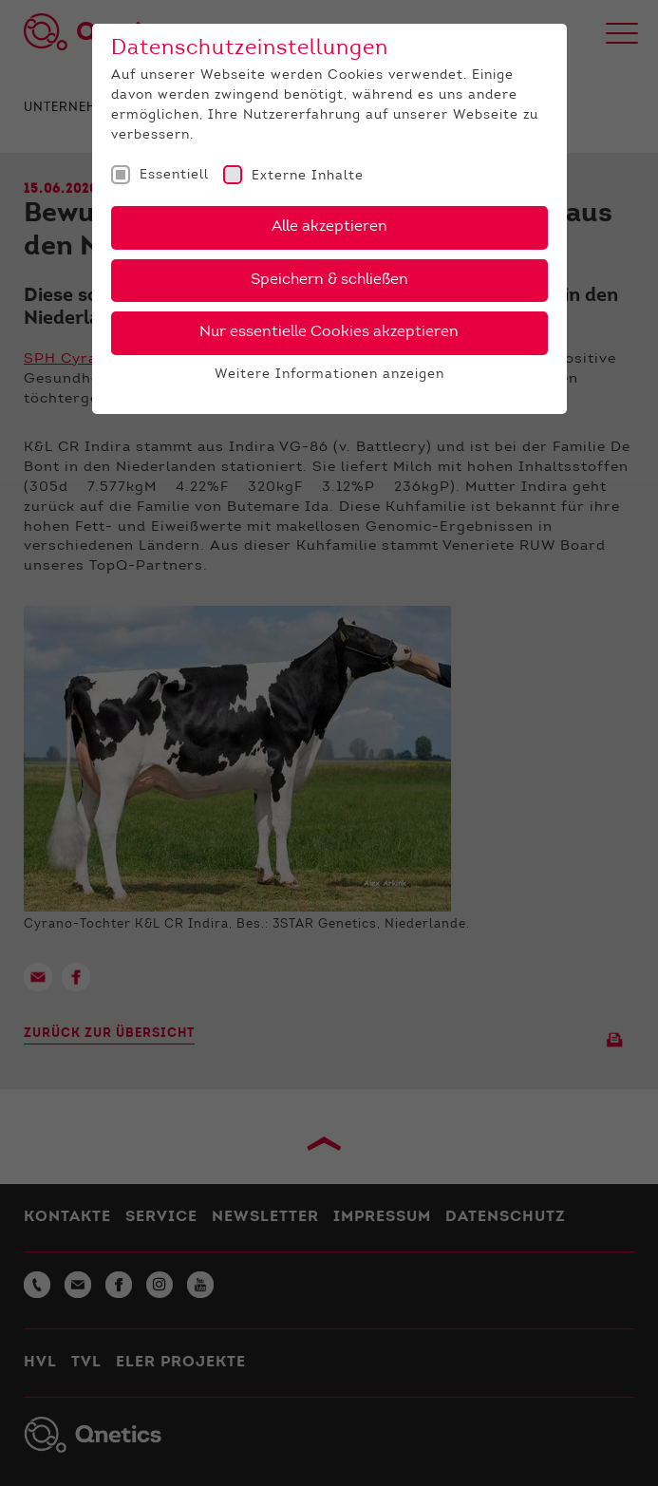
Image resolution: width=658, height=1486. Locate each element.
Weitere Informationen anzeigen (329, 375)
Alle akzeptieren (329, 227)
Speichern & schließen (329, 280)
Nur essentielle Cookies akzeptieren (329, 332)
